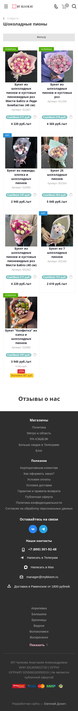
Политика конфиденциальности (39, 502)
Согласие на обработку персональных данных (39, 508)
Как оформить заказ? (39, 473)
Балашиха (39, 614)
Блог (39, 450)
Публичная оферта (39, 497)
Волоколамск (39, 631)
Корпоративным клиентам (39, 468)
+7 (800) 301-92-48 (42, 549)
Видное (38, 625)
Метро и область (39, 433)
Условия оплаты (39, 479)
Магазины (39, 420)
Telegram (43, 529)
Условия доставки (39, 485)
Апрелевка (39, 608)
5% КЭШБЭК (39, 439)
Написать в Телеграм (42, 557)
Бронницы (39, 620)
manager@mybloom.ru (42, 577)
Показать (37, 645)
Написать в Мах (42, 567)
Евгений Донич (55, 703)
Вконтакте (33, 529)
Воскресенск (39, 637)
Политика (39, 427)
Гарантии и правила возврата (39, 491)
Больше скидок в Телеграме (39, 444)
